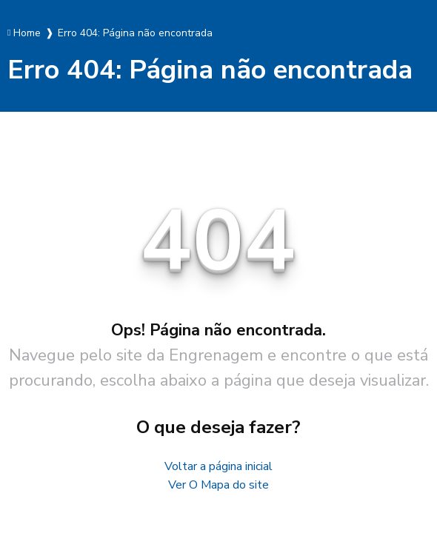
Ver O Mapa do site (218, 485)
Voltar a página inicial (218, 466)
